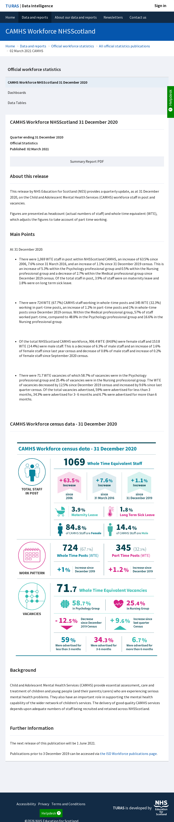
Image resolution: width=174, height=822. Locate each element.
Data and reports (35, 17)
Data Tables (17, 102)
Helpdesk (51, 813)
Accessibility (26, 804)
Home (10, 17)
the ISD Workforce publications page (128, 753)
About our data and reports (76, 17)
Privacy (43, 804)
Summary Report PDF (87, 161)
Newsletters (113, 17)
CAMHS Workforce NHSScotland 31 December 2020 (47, 82)
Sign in (160, 5)
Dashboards (17, 92)
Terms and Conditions (68, 804)
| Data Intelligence (29, 6)
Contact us (138, 17)
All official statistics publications (124, 46)
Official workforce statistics (72, 46)
